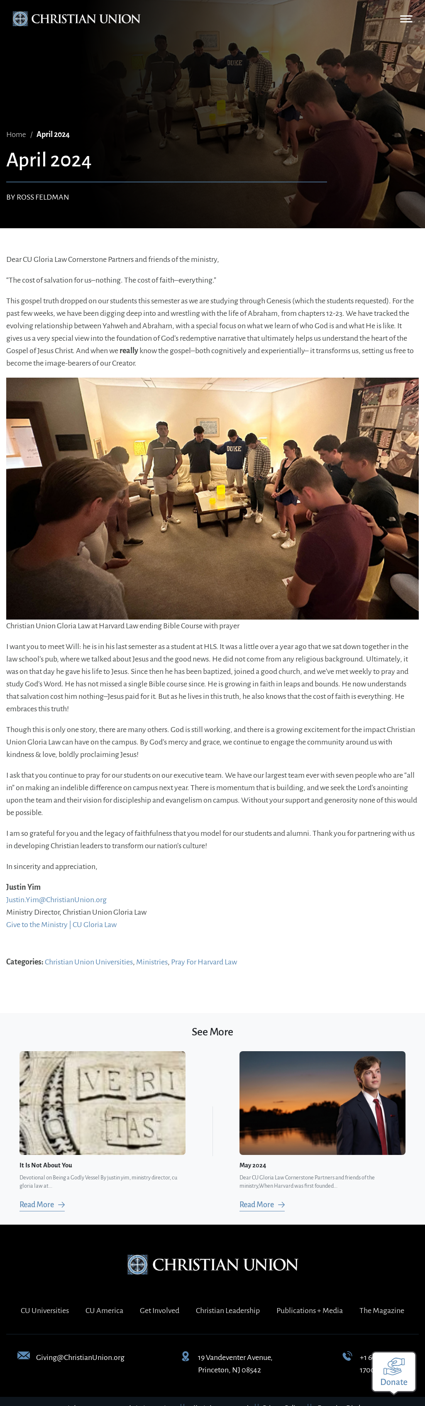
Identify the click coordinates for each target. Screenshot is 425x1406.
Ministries (152, 962)
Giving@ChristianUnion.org (80, 1357)
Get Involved (159, 1310)
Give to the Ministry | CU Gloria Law (61, 924)
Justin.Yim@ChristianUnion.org (56, 900)
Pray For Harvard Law (204, 962)
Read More (37, 1205)
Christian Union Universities (89, 962)
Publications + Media (309, 1310)
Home (16, 134)
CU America (104, 1310)
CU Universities (45, 1310)
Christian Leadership (228, 1310)
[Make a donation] (394, 1373)
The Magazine (381, 1310)
